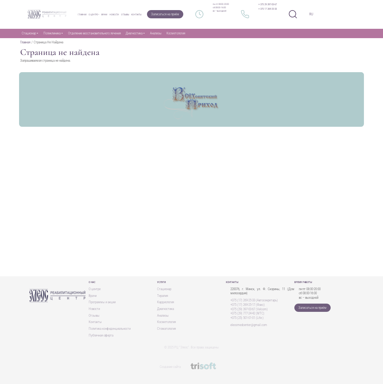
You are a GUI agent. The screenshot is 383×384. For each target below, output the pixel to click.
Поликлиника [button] (52, 33)
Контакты (136, 14)
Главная (82, 14)
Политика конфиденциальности (110, 329)
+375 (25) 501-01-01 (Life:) (247, 318)
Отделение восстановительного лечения (94, 33)
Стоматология (166, 329)
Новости (114, 14)
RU (311, 14)
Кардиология (165, 302)
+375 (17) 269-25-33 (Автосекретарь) (254, 300)
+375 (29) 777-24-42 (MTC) (247, 313)
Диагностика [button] (134, 33)
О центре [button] (93, 14)
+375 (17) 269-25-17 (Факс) (247, 305)
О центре (95, 289)
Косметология (175, 33)
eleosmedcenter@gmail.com (248, 325)
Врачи (104, 14)
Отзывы (125, 14)
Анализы (156, 33)
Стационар (164, 289)
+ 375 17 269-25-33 (267, 8)
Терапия (162, 296)
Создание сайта (192, 367)
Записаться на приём (165, 14)
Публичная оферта (101, 335)
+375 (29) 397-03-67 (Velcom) (249, 309)
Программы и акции (102, 302)
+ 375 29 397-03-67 (267, 4)
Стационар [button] (29, 33)
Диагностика (165, 309)
